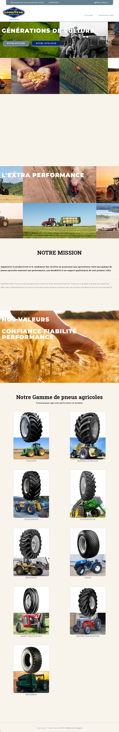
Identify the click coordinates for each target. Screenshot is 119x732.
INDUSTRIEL (31, 578)
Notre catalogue (46, 43)
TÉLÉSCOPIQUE (31, 519)
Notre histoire (16, 43)
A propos (88, 15)
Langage (54, 2)
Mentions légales (74, 728)
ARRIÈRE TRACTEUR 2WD (87, 636)
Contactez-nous (106, 15)
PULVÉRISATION (87, 519)
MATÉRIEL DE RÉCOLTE (87, 461)
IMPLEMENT (31, 694)
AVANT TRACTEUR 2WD (31, 636)
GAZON (88, 578)
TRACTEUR (31, 461)
